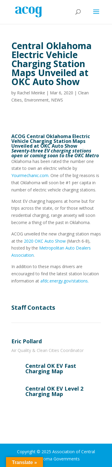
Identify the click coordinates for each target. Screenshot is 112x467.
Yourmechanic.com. (30, 175)
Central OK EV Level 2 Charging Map (54, 391)
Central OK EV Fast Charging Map (50, 368)
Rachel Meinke (31, 93)
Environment (36, 100)
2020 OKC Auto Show (45, 241)
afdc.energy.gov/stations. (64, 281)
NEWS (57, 100)
